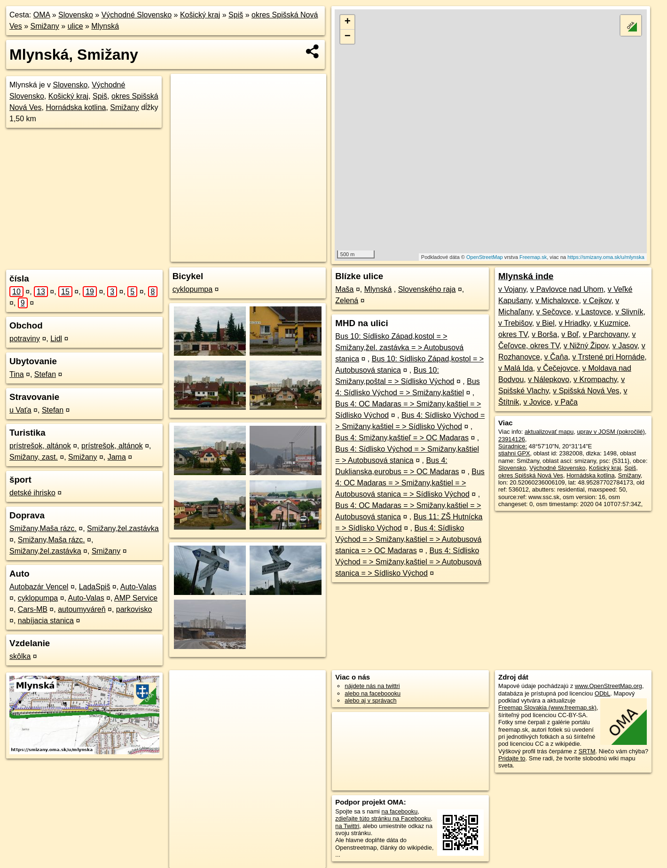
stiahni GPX (514, 453)
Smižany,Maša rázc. (43, 528)
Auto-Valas (138, 587)
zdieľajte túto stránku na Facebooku (383, 818)
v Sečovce (553, 312)
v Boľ (570, 334)
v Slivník (629, 312)
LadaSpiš (94, 587)
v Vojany (512, 289)
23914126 (511, 439)
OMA (41, 15)
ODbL (602, 693)
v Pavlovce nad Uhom (567, 289)
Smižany (44, 26)
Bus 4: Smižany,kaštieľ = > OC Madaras (402, 438)
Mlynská (105, 26)
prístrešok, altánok (40, 446)
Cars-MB (32, 609)
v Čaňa (556, 357)
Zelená (346, 301)
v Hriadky (574, 323)
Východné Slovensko (137, 15)
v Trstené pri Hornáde (608, 357)
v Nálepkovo (548, 379)
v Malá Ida (515, 368)
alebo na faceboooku (372, 693)
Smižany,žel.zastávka (123, 528)
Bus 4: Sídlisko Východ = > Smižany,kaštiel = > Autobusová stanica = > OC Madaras (408, 539)
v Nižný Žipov (586, 346)
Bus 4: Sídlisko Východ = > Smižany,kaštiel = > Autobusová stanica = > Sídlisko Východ (408, 562)
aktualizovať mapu (549, 431)
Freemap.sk (533, 257)
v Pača (566, 402)
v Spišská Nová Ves (586, 391)
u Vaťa (20, 410)
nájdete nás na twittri (372, 685)
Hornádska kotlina (76, 107)
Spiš (235, 15)
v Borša (544, 334)
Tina (16, 374)
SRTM (587, 751)
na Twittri (347, 825)
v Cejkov (597, 301)
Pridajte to (512, 758)
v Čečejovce (557, 368)
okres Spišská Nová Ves (530, 475)
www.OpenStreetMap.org (608, 685)
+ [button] (348, 22)
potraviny (24, 339)
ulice (75, 26)
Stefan (45, 374)
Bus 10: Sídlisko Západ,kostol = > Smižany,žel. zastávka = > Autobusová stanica (399, 347)
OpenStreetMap (484, 257)
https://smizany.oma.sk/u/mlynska (605, 257)
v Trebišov (515, 323)
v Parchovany (605, 334)
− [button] (348, 37)
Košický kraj (200, 15)
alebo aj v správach (370, 700)
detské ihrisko (32, 493)
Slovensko (75, 15)
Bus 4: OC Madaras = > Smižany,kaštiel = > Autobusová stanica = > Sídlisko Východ (410, 483)
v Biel (545, 323)
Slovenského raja (427, 289)
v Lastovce (593, 312)
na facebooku (400, 811)
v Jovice (536, 402)
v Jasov (624, 346)
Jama (117, 457)
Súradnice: (512, 446)
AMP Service (135, 598)
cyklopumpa (38, 598)
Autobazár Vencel (38, 587)
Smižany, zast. (33, 457)
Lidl (56, 339)
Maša (344, 289)
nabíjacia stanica (46, 621)
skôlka (20, 656)
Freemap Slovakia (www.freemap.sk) (547, 707)
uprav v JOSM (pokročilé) (611, 431)
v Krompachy (595, 379)
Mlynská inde (525, 276)
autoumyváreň (81, 609)
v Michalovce (557, 301)
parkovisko (134, 609)
